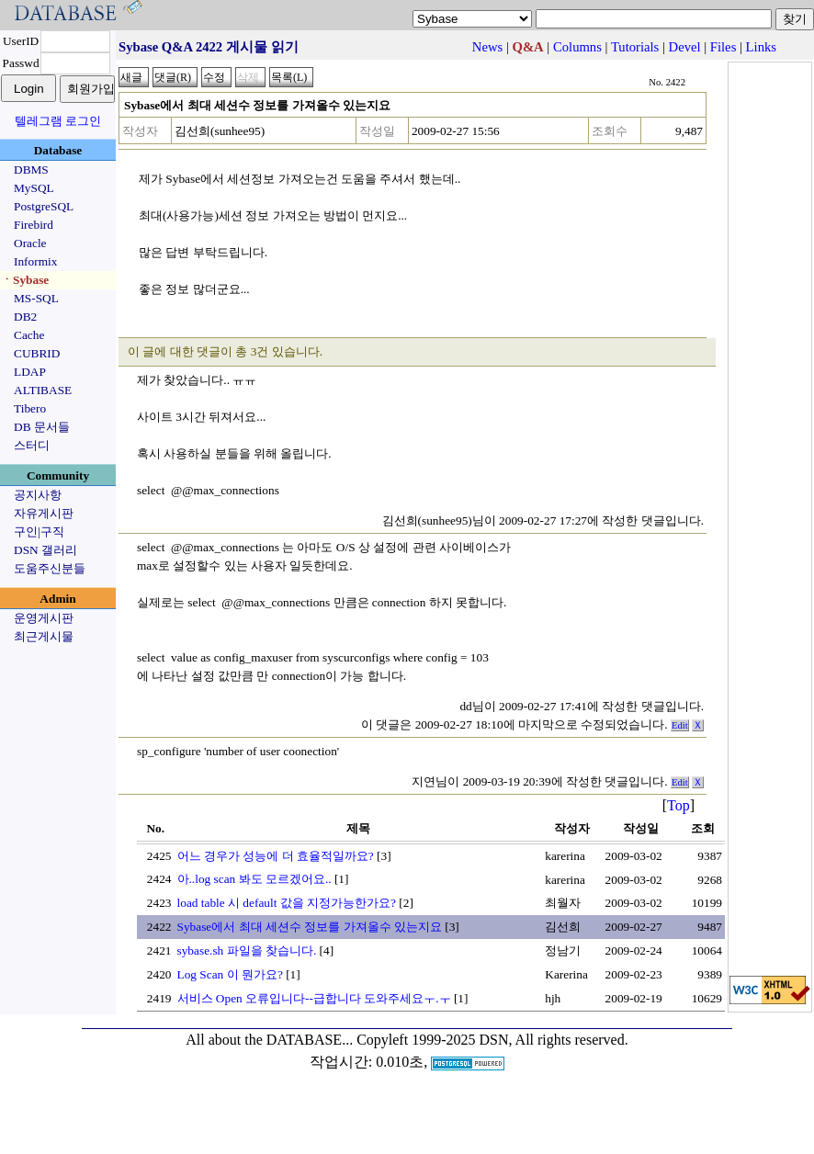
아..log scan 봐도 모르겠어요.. (254, 879)
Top (678, 805)
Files (723, 47)
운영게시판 (43, 618)
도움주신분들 (49, 568)
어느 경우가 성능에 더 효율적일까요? (275, 856)
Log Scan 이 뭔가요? (230, 974)
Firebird (33, 225)
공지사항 (38, 495)
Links (761, 47)
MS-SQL (36, 298)
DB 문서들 (42, 427)
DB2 (25, 316)
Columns (577, 47)
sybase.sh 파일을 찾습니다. (247, 950)
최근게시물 (43, 636)
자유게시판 (43, 513)
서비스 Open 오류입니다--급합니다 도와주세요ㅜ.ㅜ (314, 998)
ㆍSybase (25, 280)
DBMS (31, 169)
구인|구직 (39, 531)
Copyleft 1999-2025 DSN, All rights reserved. (492, 1039)
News (487, 47)
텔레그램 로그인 (58, 121)
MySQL (34, 188)
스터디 (32, 445)
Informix (35, 261)
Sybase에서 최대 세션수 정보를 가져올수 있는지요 (309, 926)
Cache (29, 335)
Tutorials (635, 47)
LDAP (30, 372)
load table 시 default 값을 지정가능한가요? (286, 903)
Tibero (30, 408)
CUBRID (37, 353)
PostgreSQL (43, 206)
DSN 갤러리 (45, 550)
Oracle (30, 243)
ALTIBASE (43, 390)
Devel (685, 47)
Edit (680, 725)
